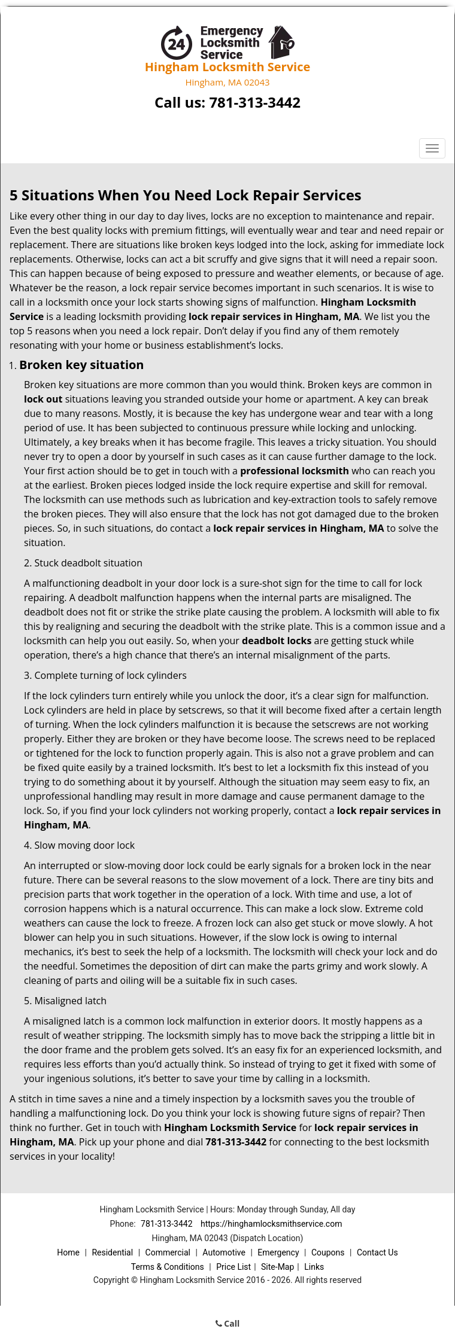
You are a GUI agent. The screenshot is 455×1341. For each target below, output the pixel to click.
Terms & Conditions (167, 1267)
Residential (112, 1252)
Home (68, 1252)
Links (314, 1267)
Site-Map (277, 1267)
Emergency (278, 1252)
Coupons (328, 1252)
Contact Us (377, 1252)
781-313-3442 (255, 102)
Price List (233, 1267)
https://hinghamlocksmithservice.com (271, 1224)
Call (228, 1323)
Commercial (167, 1252)
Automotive (223, 1252)
